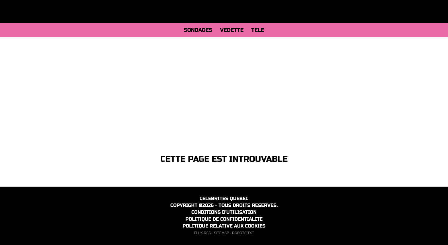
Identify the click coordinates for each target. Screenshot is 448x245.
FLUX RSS (202, 233)
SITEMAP (221, 233)
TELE (257, 30)
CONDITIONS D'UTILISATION (224, 212)
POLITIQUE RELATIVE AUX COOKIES (224, 226)
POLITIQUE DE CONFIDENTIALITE (223, 219)
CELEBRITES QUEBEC (224, 198)
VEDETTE (231, 30)
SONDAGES (198, 30)
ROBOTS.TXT (243, 233)
